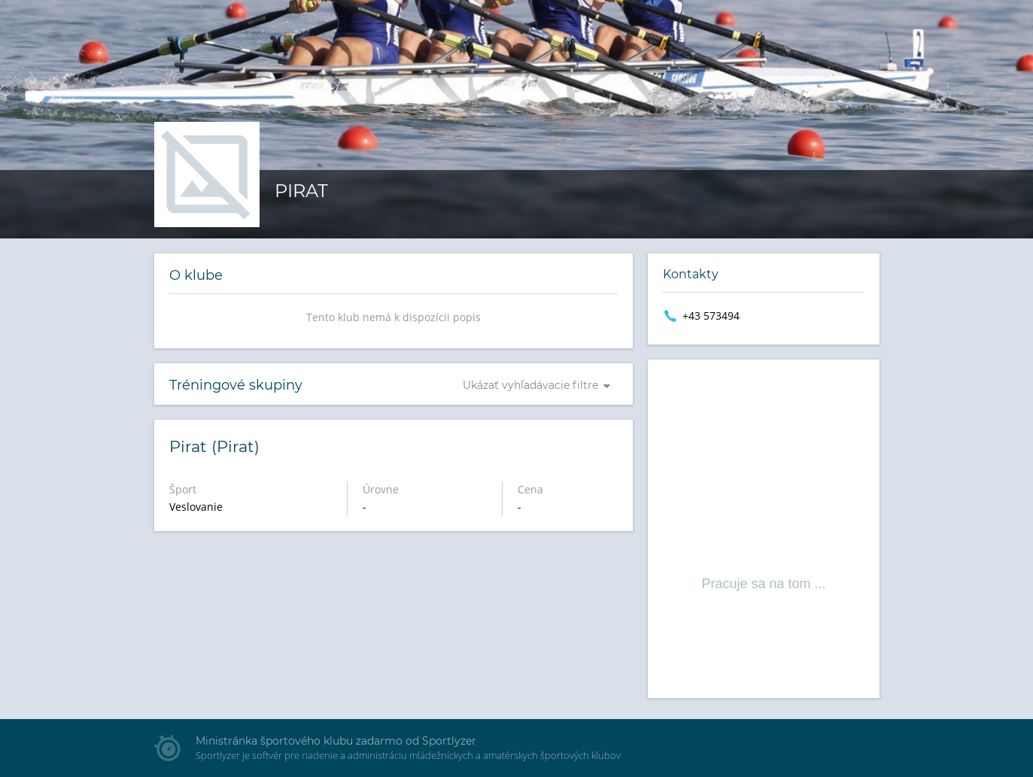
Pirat (301, 191)
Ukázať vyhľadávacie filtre (530, 385)
